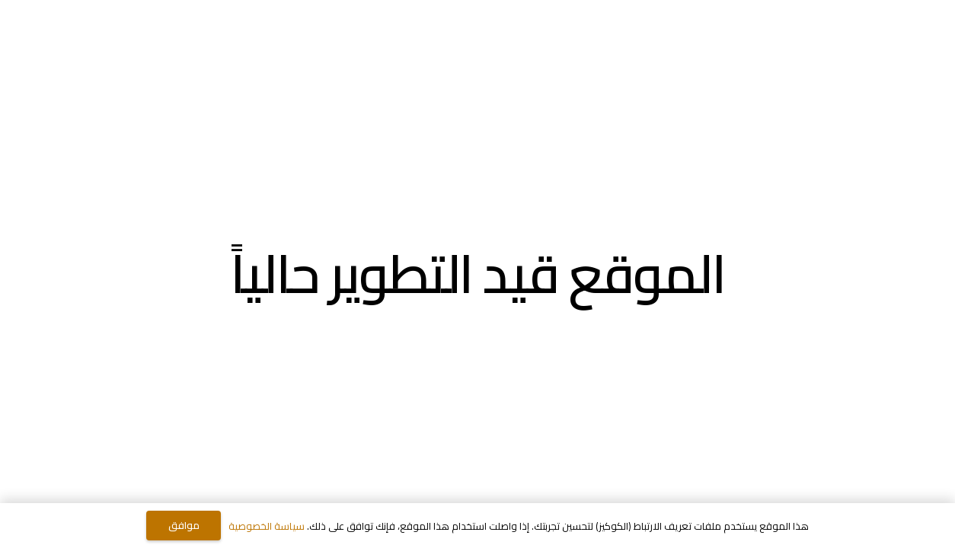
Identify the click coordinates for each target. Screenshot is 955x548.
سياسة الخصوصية (266, 526)
